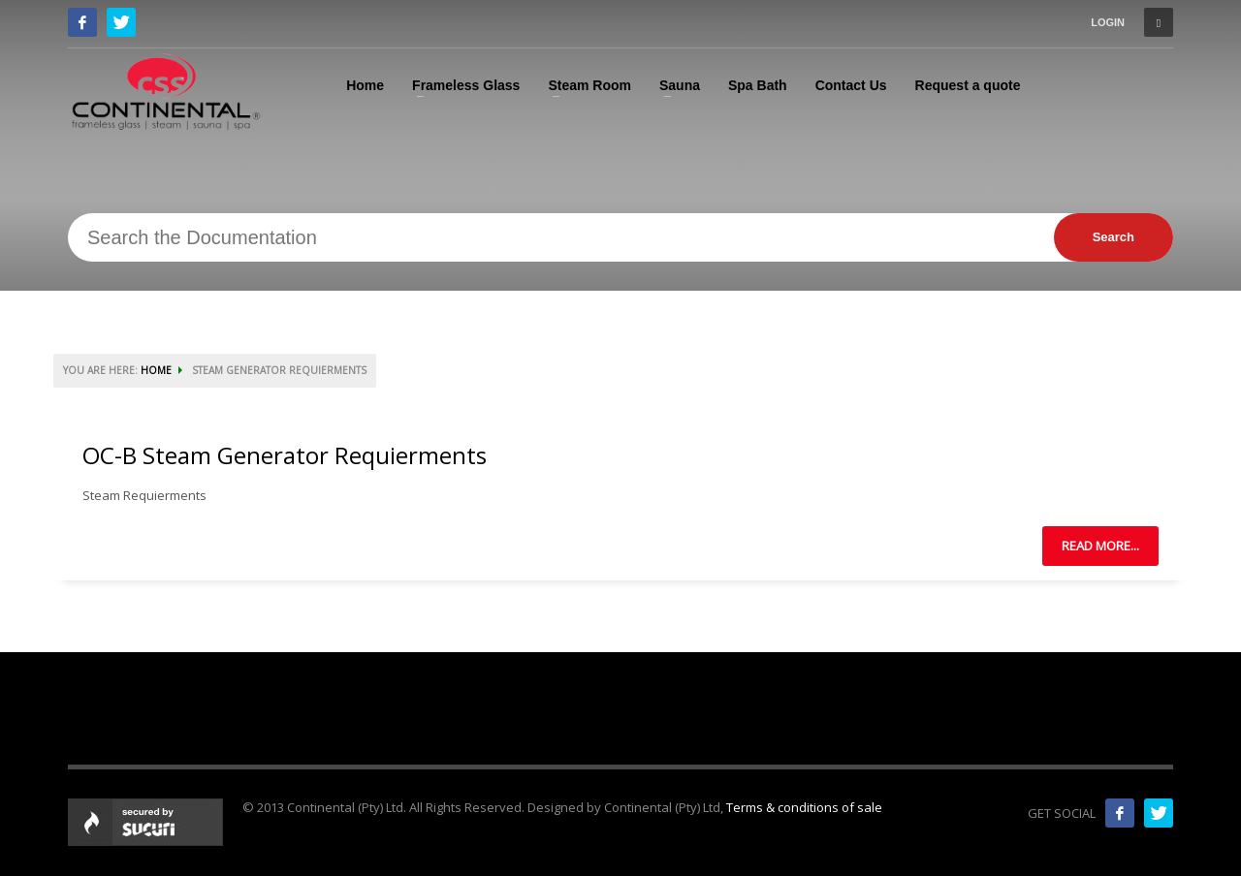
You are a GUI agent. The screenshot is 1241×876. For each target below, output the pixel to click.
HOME (156, 370)
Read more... (1100, 545)
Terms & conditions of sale (804, 807)
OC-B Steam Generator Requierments (284, 455)
